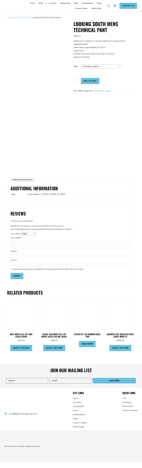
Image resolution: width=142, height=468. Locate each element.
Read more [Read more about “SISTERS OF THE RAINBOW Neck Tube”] (87, 349)
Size (76, 72)
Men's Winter (25, 23)
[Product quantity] (76, 87)
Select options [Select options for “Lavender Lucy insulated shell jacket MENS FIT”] (120, 353)
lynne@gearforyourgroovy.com (23, 419)
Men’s (16, 23)
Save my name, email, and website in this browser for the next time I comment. (48, 275)
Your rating (16, 239)
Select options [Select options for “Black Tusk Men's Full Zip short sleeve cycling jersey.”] (54, 353)
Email (14, 266)
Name (14, 257)
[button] (48, 6)
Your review (16, 243)
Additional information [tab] (22, 185)
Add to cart (90, 86)
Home (9, 23)
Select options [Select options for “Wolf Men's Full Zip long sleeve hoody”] (21, 353)
